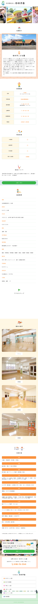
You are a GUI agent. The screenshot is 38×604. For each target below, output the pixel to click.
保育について (19, 551)
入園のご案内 (19, 182)
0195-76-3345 (20, 564)
